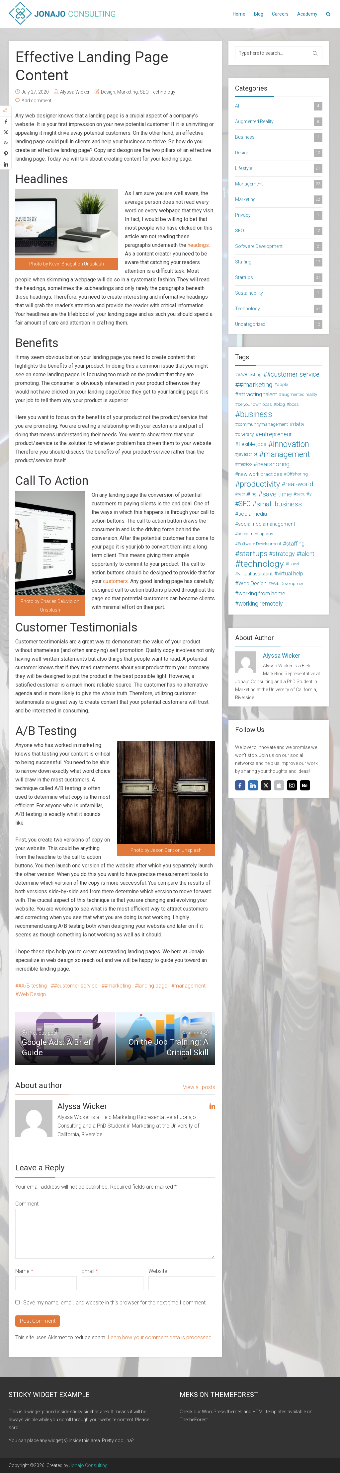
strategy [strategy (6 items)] (284, 553)
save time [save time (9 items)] (277, 494)
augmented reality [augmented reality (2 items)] (299, 394)
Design (108, 92)
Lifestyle (279, 168)
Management (279, 184)
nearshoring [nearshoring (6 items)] (273, 464)
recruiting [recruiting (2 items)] (247, 493)
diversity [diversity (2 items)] (246, 434)
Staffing (279, 262)
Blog (258, 14)
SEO (144, 92)
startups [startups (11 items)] (253, 554)
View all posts (199, 1087)
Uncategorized (279, 324)
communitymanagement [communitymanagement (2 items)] (263, 424)
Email (90, 1271)
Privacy (279, 215)
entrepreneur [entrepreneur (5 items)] (275, 434)
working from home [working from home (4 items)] (261, 593)
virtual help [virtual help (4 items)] (290, 573)
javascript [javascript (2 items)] (247, 454)
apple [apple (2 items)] (282, 384)
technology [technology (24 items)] (262, 564)
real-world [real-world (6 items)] (299, 484)
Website (157, 1271)
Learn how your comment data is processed (160, 1337)
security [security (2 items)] (303, 493)
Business (279, 137)
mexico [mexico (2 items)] (245, 464)
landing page (152, 986)
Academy (307, 14)
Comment (27, 1204)
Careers (280, 14)
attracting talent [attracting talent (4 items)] (257, 394)
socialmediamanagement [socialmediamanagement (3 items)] (266, 524)
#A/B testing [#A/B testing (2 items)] (250, 374)
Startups (279, 277)
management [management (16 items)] (287, 454)
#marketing (118, 986)
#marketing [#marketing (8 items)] (256, 385)
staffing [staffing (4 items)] (295, 544)
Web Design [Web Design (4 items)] (252, 583)
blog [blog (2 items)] (280, 404)
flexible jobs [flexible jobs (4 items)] (252, 444)
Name (24, 1271)
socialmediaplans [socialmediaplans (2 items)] (255, 533)
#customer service (76, 986)
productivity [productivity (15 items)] (260, 484)
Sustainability (279, 293)
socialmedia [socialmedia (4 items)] (252, 514)
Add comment (36, 100)
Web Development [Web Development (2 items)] (288, 583)
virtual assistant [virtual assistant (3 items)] (255, 574)
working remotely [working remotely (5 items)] (260, 603)
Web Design (32, 994)
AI (279, 106)
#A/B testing (32, 986)
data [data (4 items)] (298, 424)
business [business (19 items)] (256, 414)
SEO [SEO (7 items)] (245, 504)
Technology (162, 92)
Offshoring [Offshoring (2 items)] (297, 474)
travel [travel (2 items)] (293, 563)
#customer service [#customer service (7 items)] (293, 374)
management (190, 986)
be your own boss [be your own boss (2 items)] (255, 404)
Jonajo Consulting (88, 1465)
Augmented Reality (279, 121)
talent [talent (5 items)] (307, 554)
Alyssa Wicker (75, 92)
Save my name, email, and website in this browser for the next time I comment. (115, 1302)
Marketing (127, 92)
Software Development (279, 246)
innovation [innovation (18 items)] (291, 444)
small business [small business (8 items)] (279, 504)
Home (239, 14)
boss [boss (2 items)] (294, 404)
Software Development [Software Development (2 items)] (259, 543)
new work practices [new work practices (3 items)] (260, 474)
